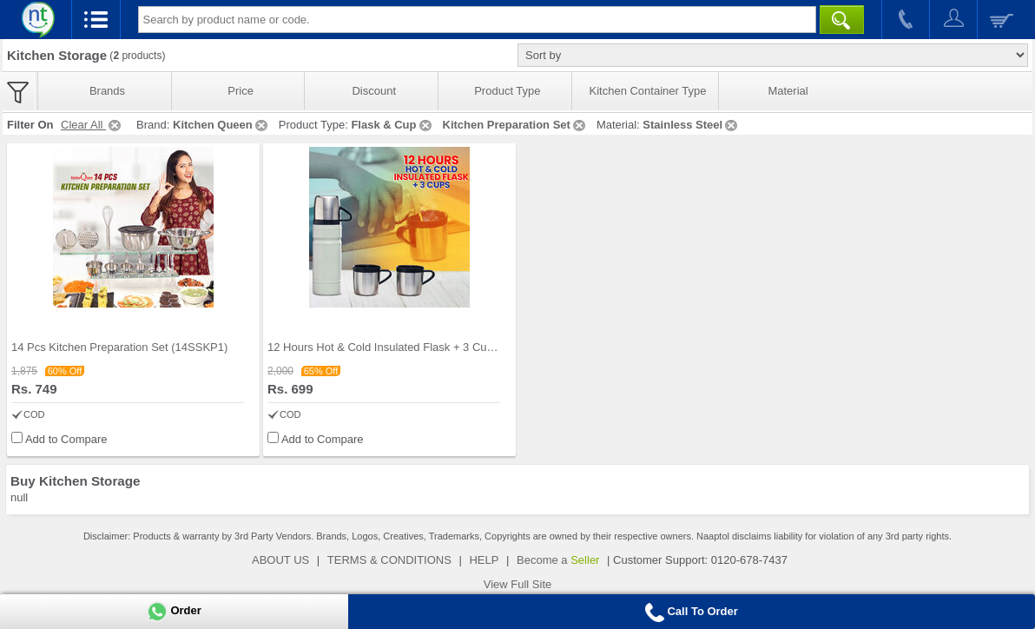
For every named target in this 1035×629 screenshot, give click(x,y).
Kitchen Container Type (648, 90)
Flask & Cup (392, 124)
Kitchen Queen (221, 124)
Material (788, 90)
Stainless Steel (691, 124)
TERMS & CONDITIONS (389, 559)
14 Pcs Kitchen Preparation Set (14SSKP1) (119, 347)
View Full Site (518, 584)
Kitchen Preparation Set (515, 124)
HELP (483, 559)
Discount (374, 90)
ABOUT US (280, 559)
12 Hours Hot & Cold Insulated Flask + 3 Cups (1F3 (396, 347)
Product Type (507, 90)
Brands (107, 90)
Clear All (92, 124)
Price (240, 90)
